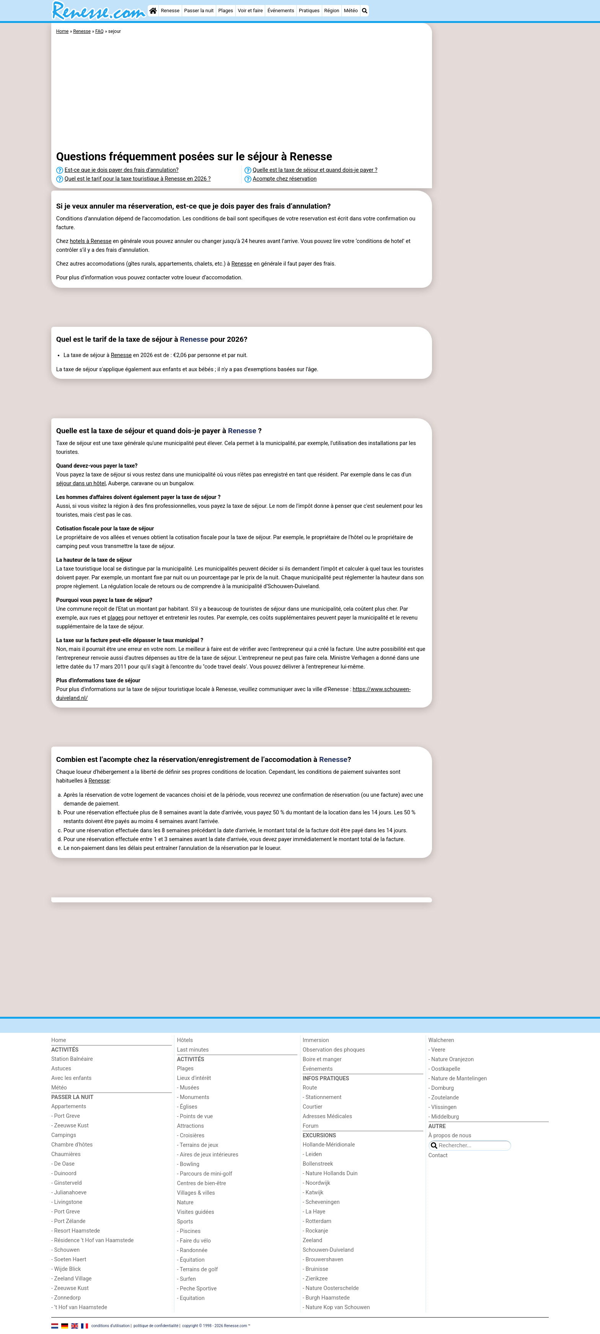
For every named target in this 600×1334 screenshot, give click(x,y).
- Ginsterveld (66, 1183)
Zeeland (312, 1240)
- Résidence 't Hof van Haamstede (92, 1240)
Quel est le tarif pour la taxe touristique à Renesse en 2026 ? (138, 179)
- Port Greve (65, 1116)
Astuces (61, 1068)
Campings (63, 1135)
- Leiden (312, 1154)
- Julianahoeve (68, 1192)
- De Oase (63, 1164)
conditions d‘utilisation (110, 1325)
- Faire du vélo (194, 1241)
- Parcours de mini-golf (204, 1174)
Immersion (316, 1040)
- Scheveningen (321, 1202)
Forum (310, 1126)
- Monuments (193, 1097)
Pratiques (309, 10)
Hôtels (185, 1040)
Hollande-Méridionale (329, 1145)
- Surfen (186, 1279)
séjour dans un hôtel (81, 483)
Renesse (170, 10)
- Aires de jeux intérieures (207, 1154)
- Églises (187, 1107)
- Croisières (191, 1135)
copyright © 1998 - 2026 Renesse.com (214, 1325)
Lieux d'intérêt (194, 1078)
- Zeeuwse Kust (70, 1125)
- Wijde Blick (66, 1269)
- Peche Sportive (197, 1288)
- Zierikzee (315, 1278)
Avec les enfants (71, 1078)
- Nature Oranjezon (451, 1059)
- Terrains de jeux (197, 1145)
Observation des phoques (334, 1050)
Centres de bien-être (201, 1183)
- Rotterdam (317, 1221)
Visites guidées (195, 1212)
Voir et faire (250, 10)
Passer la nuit (199, 10)
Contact (438, 1155)
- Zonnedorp (66, 1298)
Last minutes (193, 1050)
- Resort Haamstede (75, 1231)
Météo (351, 10)
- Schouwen (65, 1250)
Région (331, 10)
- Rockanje (315, 1231)
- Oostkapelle (444, 1069)
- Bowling (188, 1164)
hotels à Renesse (90, 241)
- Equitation (191, 1298)
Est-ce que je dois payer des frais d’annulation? (122, 170)
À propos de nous (450, 1135)
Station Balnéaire (72, 1059)
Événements (280, 10)
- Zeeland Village (71, 1278)
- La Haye (314, 1211)
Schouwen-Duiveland (328, 1250)
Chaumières (66, 1154)
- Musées (188, 1087)
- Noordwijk (316, 1183)
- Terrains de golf (197, 1269)
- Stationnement (322, 1097)
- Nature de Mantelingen (458, 1078)
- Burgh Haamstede (326, 1298)
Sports (185, 1221)
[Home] (153, 10)
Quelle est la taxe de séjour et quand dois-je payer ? (315, 170)
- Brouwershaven (323, 1259)
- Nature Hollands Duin (330, 1173)
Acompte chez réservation (285, 179)
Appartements (68, 1106)
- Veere (437, 1050)
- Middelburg (444, 1117)
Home (58, 1040)
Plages (225, 10)
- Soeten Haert (68, 1259)
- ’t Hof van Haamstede (79, 1307)
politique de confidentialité (156, 1325)
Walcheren (441, 1040)
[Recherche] (364, 10)
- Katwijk (313, 1192)
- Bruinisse (315, 1269)
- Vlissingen (443, 1107)
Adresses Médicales (327, 1116)
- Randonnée (192, 1250)
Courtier (312, 1107)
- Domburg (441, 1088)
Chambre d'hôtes (72, 1145)
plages (116, 618)
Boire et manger (322, 1059)
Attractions (190, 1126)
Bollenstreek (318, 1164)
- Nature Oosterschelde (331, 1288)
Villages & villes (196, 1193)
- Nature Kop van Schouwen (336, 1307)
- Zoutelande (444, 1097)
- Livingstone (66, 1202)
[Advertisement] (491, 199)
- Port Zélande (68, 1221)
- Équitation (191, 1260)
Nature (185, 1202)
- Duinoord (64, 1173)
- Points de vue (195, 1116)
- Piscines (189, 1231)
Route (310, 1087)
